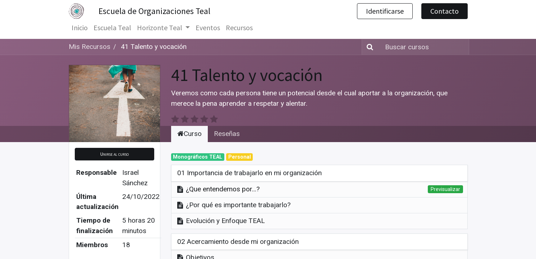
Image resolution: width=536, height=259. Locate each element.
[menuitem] (80, 27)
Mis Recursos (89, 46)
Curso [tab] (189, 134)
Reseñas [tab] (227, 134)
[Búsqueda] (368, 47)
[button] (114, 154)
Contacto (444, 10)
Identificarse (385, 10)
